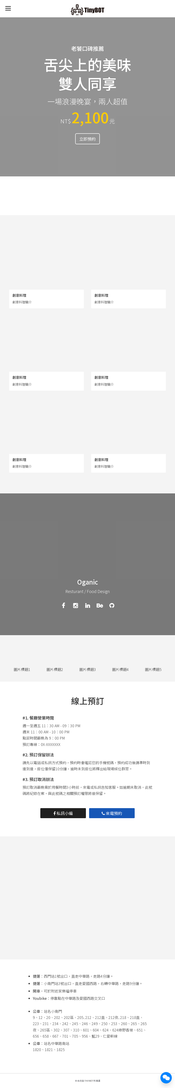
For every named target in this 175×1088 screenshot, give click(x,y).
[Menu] (8, 8)
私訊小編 (63, 813)
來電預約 (112, 813)
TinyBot (89, 1080)
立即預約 (87, 139)
